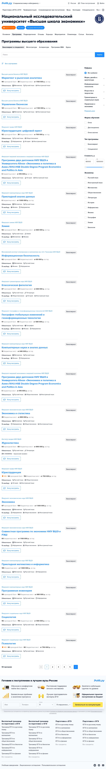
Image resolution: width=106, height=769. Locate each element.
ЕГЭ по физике (61, 741)
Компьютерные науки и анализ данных (25, 347)
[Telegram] (99, 765)
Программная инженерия (17, 590)
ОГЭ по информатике (91, 738)
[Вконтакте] (95, 765)
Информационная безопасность (20, 255)
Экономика (8, 501)
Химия (5, 226)
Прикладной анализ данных (18, 196)
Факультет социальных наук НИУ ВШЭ (16, 613)
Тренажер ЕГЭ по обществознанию (8, 740)
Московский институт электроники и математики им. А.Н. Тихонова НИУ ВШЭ (31, 252)
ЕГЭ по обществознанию (65, 731)
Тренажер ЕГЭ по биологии (12, 744)
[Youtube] (103, 765)
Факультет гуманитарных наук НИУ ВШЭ (17, 281)
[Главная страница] (7, 3)
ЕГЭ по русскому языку (64, 725)
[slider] (85, 167)
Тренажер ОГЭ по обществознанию (35, 740)
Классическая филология (17, 285)
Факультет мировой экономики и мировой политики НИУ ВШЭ (25, 157)
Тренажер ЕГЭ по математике (8, 734)
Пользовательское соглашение (54, 765)
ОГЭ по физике (88, 741)
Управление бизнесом (15, 104)
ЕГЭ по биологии (62, 734)
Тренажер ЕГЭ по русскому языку (12, 728)
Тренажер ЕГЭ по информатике (8, 749)
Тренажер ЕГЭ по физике (11, 754)
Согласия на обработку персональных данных (63, 711)
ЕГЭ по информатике (63, 738)
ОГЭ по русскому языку (92, 725)
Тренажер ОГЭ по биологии (39, 744)
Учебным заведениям (10, 765)
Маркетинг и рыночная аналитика (22, 77)
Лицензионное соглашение (30, 765)
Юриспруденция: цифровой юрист (22, 130)
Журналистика (10, 442)
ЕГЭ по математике (63, 728)
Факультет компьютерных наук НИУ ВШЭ (17, 193)
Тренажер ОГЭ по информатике (35, 749)
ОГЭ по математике (90, 728)
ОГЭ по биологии (89, 734)
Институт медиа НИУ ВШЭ (11, 439)
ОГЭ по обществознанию (92, 731)
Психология (9, 643)
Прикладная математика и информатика (25, 564)
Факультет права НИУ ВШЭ (12, 127)
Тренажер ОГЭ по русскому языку (39, 728)
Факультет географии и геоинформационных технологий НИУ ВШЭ (27, 311)
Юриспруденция (11, 472)
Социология (9, 617)
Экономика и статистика (16, 413)
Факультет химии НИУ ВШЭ (12, 222)
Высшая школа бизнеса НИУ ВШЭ (15, 74)
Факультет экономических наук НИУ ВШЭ (17, 410)
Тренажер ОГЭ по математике (35, 734)
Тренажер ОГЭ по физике (38, 754)
